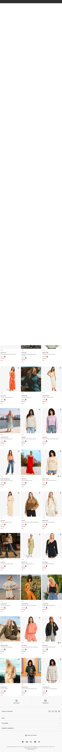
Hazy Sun (10, 521)
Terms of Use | (30, 746)
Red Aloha (31, 479)
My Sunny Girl (31, 688)
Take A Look (31, 563)
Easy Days (51, 438)
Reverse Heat (10, 688)
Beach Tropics (51, 479)
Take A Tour (10, 353)
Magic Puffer (51, 353)
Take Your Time (10, 438)
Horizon (31, 521)
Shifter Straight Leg (10, 479)
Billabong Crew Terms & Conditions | (41, 746)
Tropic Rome (51, 604)
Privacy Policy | (17, 746)
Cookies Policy (52, 746)
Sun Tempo (31, 646)
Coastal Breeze (51, 688)
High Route (51, 646)
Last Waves (51, 563)
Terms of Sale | (24, 746)
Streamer (31, 438)
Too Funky (10, 396)
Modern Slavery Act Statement (31, 748)
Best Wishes (31, 396)
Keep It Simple (51, 396)
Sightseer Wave (10, 646)
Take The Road (31, 604)
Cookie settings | (10, 746)
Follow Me (31, 354)
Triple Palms (10, 604)
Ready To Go (51, 521)
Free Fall (10, 563)
